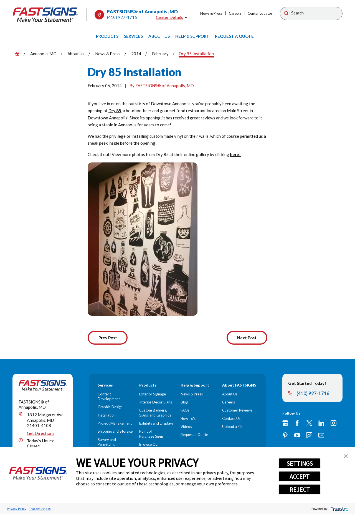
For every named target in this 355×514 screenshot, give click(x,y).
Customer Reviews (237, 410)
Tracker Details (39, 509)
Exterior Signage (152, 394)
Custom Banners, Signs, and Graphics (155, 412)
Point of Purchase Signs (151, 433)
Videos (186, 426)
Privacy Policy (16, 509)
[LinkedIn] (321, 423)
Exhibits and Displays (156, 423)
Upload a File (232, 426)
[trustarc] (338, 508)
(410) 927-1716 (122, 17)
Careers (235, 13)
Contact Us (231, 418)
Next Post (247, 337)
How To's (188, 418)
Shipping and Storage (115, 431)
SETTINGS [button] (299, 463)
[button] (345, 456)
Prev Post (107, 337)
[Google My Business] (285, 423)
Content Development (109, 396)
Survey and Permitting (107, 442)
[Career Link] (309, 435)
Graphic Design (110, 407)
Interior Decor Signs (155, 402)
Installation (107, 415)
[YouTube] (297, 435)
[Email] (321, 435)
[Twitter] (309, 423)
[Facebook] (297, 423)
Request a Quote (194, 434)
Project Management (115, 423)
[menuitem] (107, 36)
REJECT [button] (300, 489)
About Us (229, 394)
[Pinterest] (285, 435)
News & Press (211, 13)
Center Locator (260, 13)
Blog (184, 402)
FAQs (185, 410)
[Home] (45, 14)
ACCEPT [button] (300, 476)
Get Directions (40, 433)
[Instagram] (333, 423)
